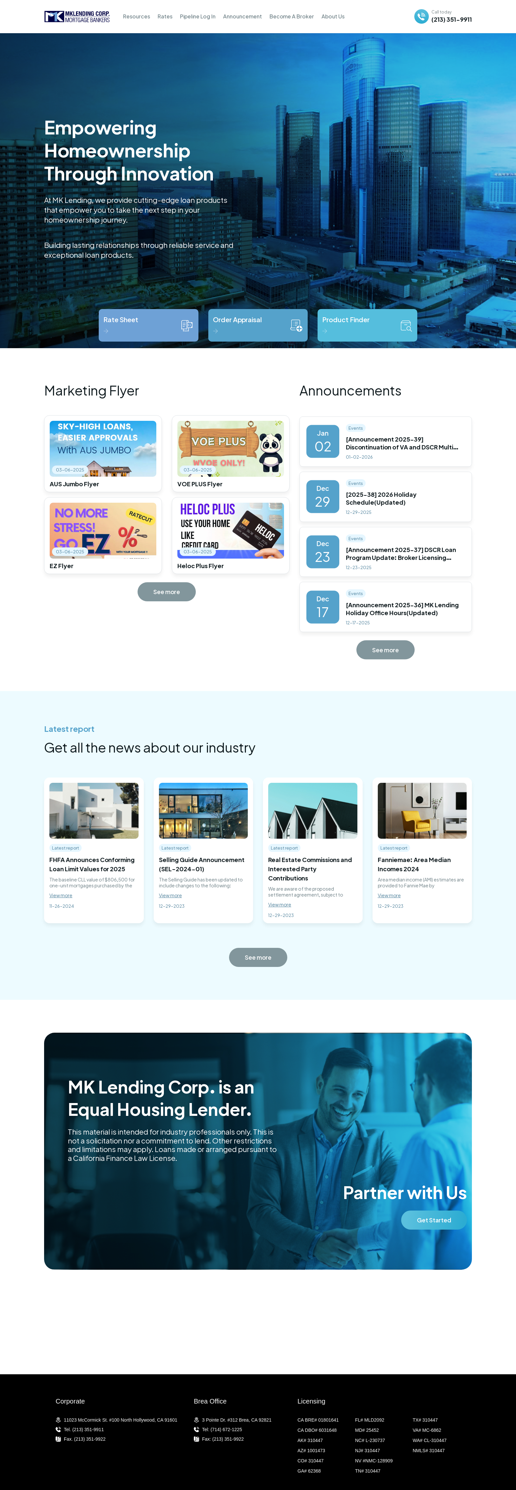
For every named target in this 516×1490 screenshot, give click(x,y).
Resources (136, 16)
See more (166, 591)
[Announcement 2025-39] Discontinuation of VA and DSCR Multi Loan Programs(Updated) (399, 455)
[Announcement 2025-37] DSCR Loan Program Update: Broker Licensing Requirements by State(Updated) (401, 566)
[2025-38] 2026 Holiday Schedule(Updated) (381, 507)
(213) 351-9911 (451, 19)
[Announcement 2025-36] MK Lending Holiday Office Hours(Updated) (402, 617)
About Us (333, 16)
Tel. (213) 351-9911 (84, 1429)
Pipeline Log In (198, 16)
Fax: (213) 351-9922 (223, 1439)
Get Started (434, 1232)
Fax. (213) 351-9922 (85, 1439)
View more (60, 895)
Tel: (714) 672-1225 (222, 1429)
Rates (165, 16)
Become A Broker (292, 16)
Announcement (242, 16)
